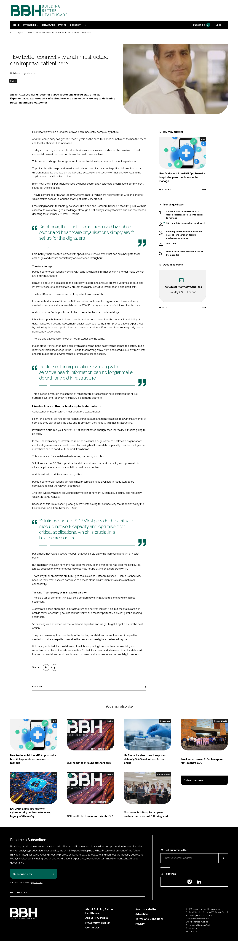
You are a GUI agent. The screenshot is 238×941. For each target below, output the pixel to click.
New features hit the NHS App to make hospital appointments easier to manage (184, 215)
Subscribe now (193, 780)
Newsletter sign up (97, 922)
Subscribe (201, 25)
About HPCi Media (96, 917)
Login (219, 25)
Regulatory (165, 721)
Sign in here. (37, 882)
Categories (29, 25)
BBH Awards (48, 25)
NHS (203, 139)
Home (16, 25)
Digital (13, 81)
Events (62, 25)
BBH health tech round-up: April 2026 (185, 223)
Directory (75, 25)
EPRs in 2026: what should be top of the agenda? (184, 253)
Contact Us (92, 927)
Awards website (145, 909)
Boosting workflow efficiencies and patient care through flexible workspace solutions (184, 234)
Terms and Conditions (149, 918)
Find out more (18, 893)
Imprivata (171, 243)
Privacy (140, 923)
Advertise (141, 914)
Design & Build (220, 721)
